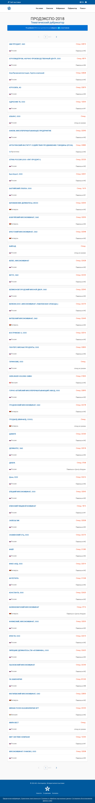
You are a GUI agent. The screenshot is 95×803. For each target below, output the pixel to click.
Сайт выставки (14, 2)
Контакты (55, 793)
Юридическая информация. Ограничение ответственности (21, 798)
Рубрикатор (72, 8)
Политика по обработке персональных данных (56, 798)
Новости (39, 793)
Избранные (60, 8)
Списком (49, 8)
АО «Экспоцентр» (40, 783)
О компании (47, 793)
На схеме (39, 8)
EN (82, 2)
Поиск (83, 8)
